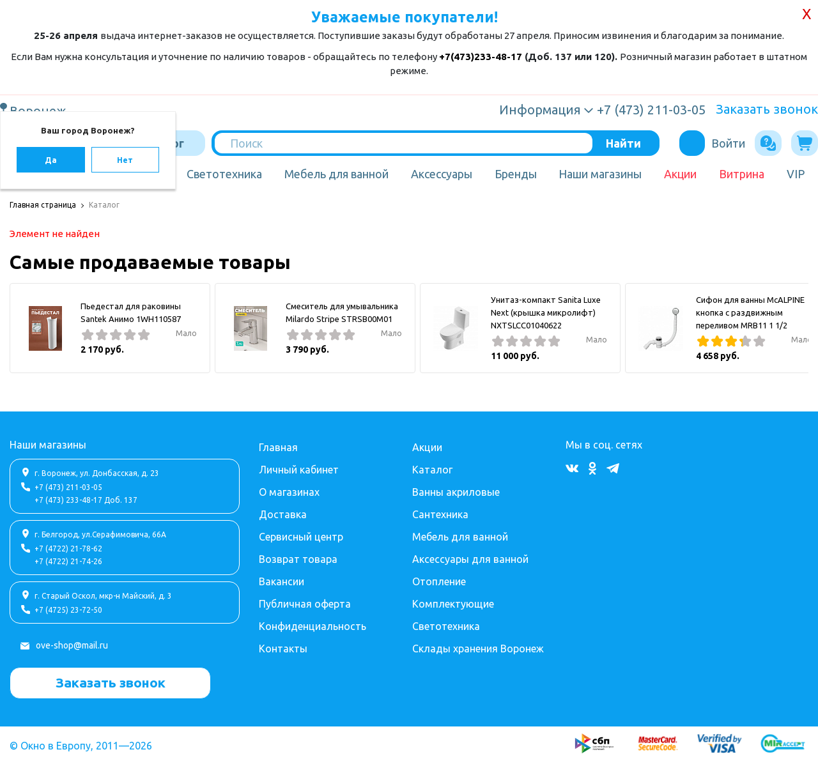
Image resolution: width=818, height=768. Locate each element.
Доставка (283, 514)
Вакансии (281, 581)
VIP (796, 173)
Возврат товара (298, 559)
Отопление (439, 581)
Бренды (516, 173)
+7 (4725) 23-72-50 (68, 610)
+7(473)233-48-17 (480, 56)
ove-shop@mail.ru (72, 645)
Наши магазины (600, 173)
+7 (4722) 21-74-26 (68, 561)
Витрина (741, 173)
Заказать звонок (767, 109)
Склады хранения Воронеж (478, 648)
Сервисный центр (301, 536)
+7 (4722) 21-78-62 (68, 548)
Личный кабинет (299, 469)
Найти (623, 143)
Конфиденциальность (312, 626)
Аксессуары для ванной (470, 559)
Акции (680, 173)
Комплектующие (453, 604)
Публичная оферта (305, 604)
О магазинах (289, 492)
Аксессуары (441, 173)
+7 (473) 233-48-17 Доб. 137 (86, 500)
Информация (540, 109)
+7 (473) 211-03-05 (68, 487)
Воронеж (40, 111)
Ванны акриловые (456, 492)
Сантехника (440, 514)
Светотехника (224, 173)
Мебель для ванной (336, 173)
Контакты (283, 648)
